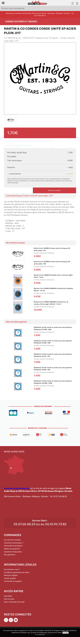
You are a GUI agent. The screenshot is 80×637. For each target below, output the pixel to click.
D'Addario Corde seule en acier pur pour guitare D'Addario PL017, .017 (53, 355)
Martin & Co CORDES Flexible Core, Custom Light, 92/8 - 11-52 (53, 276)
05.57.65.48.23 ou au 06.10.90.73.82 (40, 524)
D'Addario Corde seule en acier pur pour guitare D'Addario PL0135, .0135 (53, 382)
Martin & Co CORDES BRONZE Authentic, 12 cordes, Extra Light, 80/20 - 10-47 (51, 303)
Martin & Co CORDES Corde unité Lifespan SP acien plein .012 (52, 263)
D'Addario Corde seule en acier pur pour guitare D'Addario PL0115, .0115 (53, 328)
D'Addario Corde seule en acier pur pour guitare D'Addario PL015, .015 (53, 369)
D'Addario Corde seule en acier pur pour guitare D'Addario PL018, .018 (53, 342)
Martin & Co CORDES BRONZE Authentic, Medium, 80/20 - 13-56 (53, 289)
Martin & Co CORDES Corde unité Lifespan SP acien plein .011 (52, 249)
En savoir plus (40, 634)
